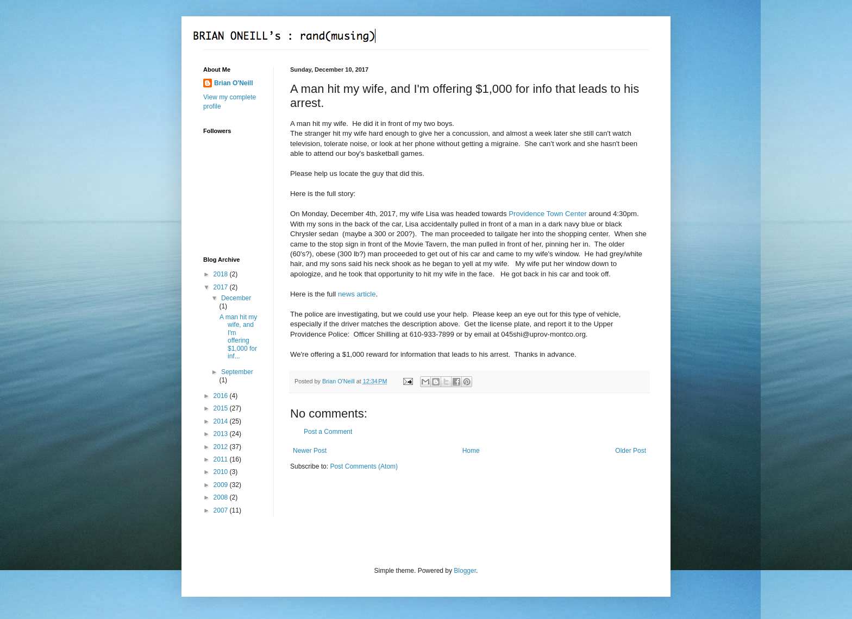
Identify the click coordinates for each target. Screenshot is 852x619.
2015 (222, 408)
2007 (222, 510)
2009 (222, 485)
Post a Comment (328, 431)
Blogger (465, 570)
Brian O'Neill (233, 83)
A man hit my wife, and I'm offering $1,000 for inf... (238, 336)
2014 (222, 421)
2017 (222, 287)
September (237, 372)
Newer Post (310, 450)
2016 (222, 396)
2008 (222, 497)
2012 (222, 447)
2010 (222, 472)
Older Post (630, 450)
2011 (222, 459)
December (236, 298)
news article (357, 294)
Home (471, 450)
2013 (222, 434)
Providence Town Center (547, 214)
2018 (222, 274)
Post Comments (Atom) (364, 466)
